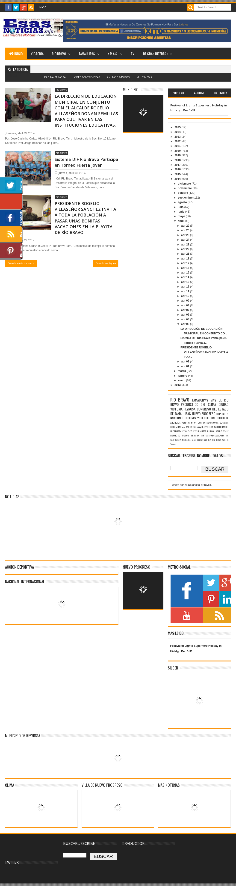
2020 (177, 150)
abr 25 (185, 235)
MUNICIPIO (131, 89)
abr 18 (185, 258)
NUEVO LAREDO (214, 431)
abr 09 (185, 300)
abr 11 (185, 291)
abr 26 (185, 230)
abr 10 (185, 296)
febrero (183, 375)
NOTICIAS (12, 496)
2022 (177, 141)
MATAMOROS (188, 427)
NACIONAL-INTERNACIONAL (25, 581)
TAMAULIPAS (87, 53)
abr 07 (185, 310)
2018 (177, 160)
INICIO (16, 53)
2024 (177, 132)
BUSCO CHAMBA (190, 435)
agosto (183, 202)
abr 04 (185, 319)
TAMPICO (187, 431)
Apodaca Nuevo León (192, 422)
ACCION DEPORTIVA (19, 567)
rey (199, 427)
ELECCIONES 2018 (193, 418)
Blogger (128, 79)
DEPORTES (222, 414)
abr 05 (185, 314)
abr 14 (185, 277)
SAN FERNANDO (221, 427)
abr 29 (185, 225)
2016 (177, 169)
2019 (177, 155)
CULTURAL (209, 418)
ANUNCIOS (175, 422)
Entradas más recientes (21, 263)
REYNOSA (189, 409)
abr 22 (185, 249)
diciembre (185, 183)
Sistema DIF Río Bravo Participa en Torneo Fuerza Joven (86, 162)
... (62, 7)
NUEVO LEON (207, 427)
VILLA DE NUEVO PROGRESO (102, 785)
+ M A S (113, 53)
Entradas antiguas (105, 263)
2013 (177, 385)
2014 (177, 178)
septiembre (185, 197)
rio (196, 427)
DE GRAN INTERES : (155, 53)
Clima (9, 785)
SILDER (173, 668)
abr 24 (185, 239)
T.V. (132, 53)
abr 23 (185, 244)
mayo (182, 216)
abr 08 (185, 305)
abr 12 (185, 286)
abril (181, 221)
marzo (182, 371)
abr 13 (185, 282)
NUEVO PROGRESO (203, 413)
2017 (177, 164)
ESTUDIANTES (199, 431)
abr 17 (185, 263)
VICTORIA (37, 53)
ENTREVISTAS (176, 431)
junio (181, 211)
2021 (177, 146)
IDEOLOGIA (222, 418)
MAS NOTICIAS (169, 785)
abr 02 (185, 361)
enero (182, 380)
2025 (177, 127)
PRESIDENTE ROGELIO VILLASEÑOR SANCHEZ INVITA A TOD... (204, 352)
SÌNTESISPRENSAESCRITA (212, 435)
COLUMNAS (175, 427)
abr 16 (185, 268)
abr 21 (185, 253)
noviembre (185, 188)
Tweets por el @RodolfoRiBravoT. (191, 485)
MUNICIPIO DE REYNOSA (22, 735)
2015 (177, 174)
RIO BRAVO (59, 53)
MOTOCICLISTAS (189, 440)
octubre (183, 192)
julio (181, 207)
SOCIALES (224, 422)
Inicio (43, 7)
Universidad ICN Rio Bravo (209, 440)
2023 (177, 136)
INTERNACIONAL (210, 422)
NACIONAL (175, 418)
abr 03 (185, 324)
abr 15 (185, 272)
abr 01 (185, 366)
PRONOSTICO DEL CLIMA (198, 404)
